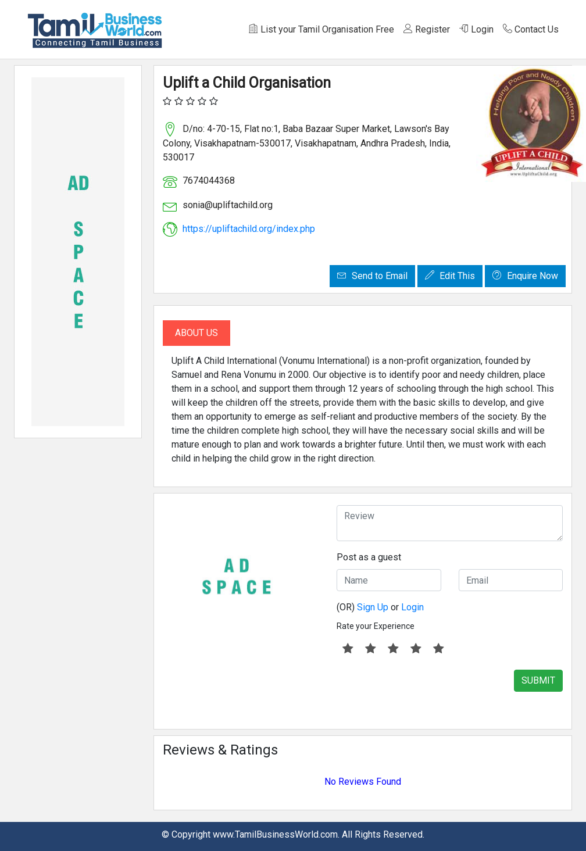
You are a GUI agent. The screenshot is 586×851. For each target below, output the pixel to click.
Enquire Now (525, 275)
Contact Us (531, 29)
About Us (196, 332)
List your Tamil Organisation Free (321, 29)
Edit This (450, 275)
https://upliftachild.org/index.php (249, 228)
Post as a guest (369, 557)
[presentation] (425, 692)
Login (476, 29)
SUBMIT (538, 680)
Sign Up (372, 607)
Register (426, 29)
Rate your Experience (376, 626)
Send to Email (372, 275)
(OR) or (380, 607)
